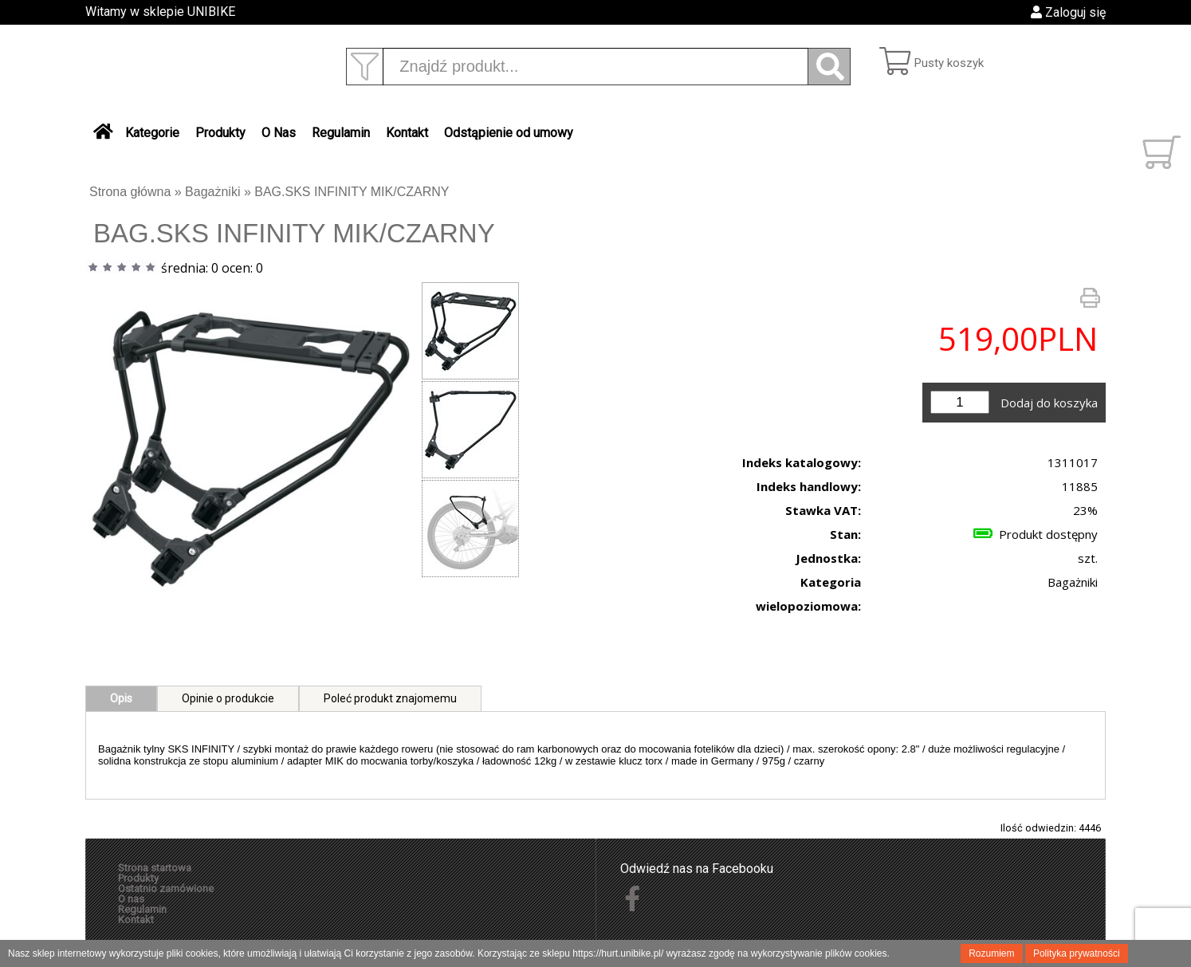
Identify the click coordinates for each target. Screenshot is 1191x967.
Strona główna (130, 192)
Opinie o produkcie (228, 698)
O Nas (278, 132)
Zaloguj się (1068, 12)
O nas (131, 899)
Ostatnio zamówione (166, 888)
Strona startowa (154, 868)
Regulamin (341, 132)
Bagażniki (212, 192)
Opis (121, 698)
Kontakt (407, 132)
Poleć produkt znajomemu (390, 698)
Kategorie (152, 132)
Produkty (220, 132)
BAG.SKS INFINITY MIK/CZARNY (351, 192)
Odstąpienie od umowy (508, 132)
